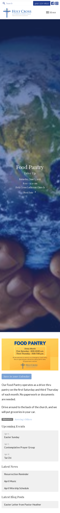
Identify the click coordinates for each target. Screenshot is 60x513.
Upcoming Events (13, 426)
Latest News (10, 466)
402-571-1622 (42, 3)
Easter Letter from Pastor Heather (22, 504)
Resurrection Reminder (16, 474)
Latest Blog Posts (13, 497)
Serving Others (23, 419)
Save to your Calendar (17, 376)
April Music (10, 481)
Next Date (30, 192)
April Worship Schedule (16, 488)
